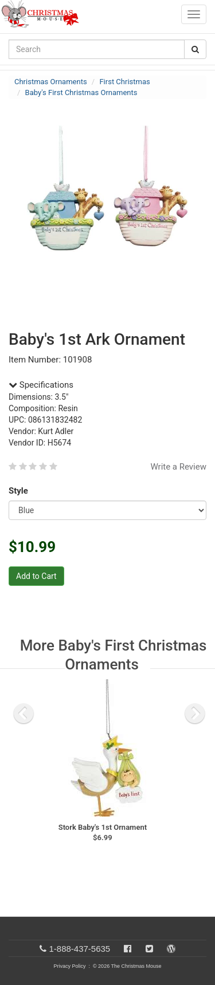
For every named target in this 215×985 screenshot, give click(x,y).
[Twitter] (149, 949)
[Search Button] (195, 49)
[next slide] (194, 713)
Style (20, 491)
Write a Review (178, 467)
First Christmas (124, 81)
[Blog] (171, 949)
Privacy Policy (69, 966)
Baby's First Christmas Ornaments (81, 92)
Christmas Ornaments (50, 81)
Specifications (41, 385)
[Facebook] (127, 949)
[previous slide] (23, 713)
